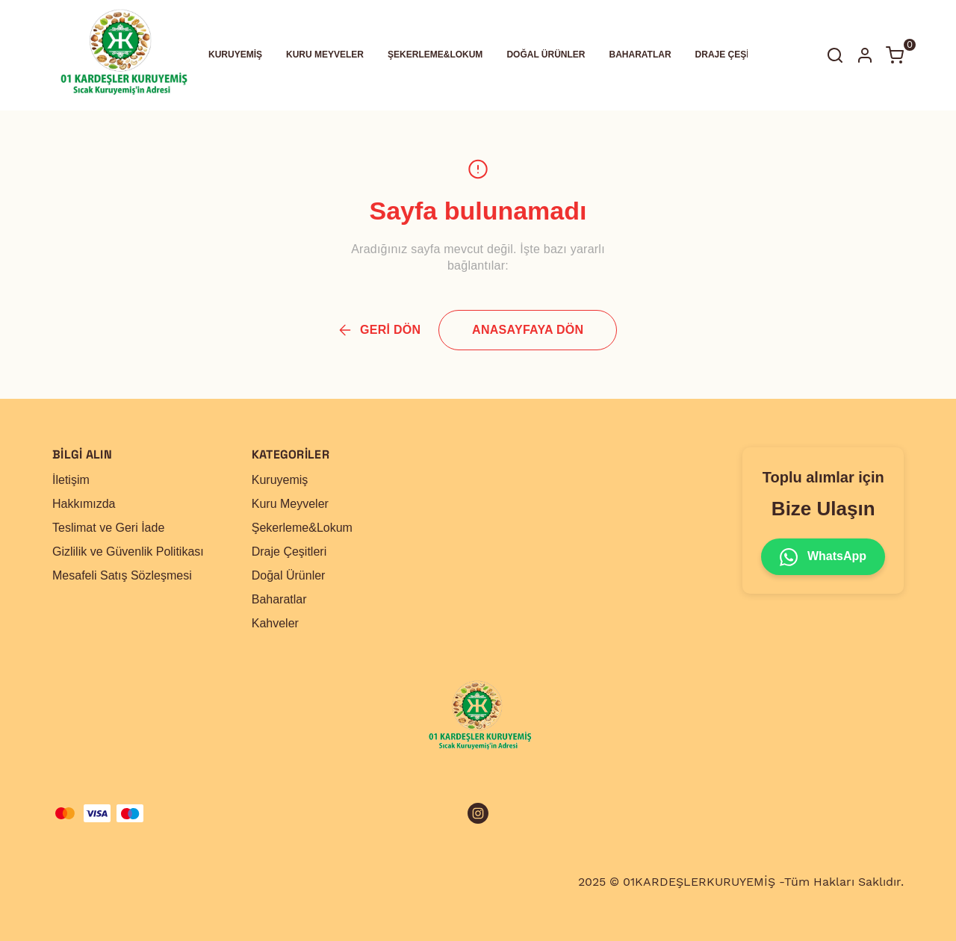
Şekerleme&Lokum (302, 527)
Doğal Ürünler (289, 575)
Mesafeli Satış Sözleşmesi (122, 575)
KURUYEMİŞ (235, 54)
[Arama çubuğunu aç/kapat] (835, 55)
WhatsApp (823, 557)
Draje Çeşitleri (289, 551)
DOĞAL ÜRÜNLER (545, 54)
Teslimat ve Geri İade (108, 527)
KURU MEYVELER (325, 54)
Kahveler (275, 623)
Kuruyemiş (280, 479)
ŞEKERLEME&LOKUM (435, 54)
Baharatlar (279, 599)
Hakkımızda (83, 503)
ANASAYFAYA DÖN (527, 329)
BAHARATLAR (640, 54)
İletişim (71, 479)
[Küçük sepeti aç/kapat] (895, 55)
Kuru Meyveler (290, 503)
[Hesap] (865, 55)
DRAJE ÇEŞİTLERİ (735, 54)
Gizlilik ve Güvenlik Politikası (128, 551)
